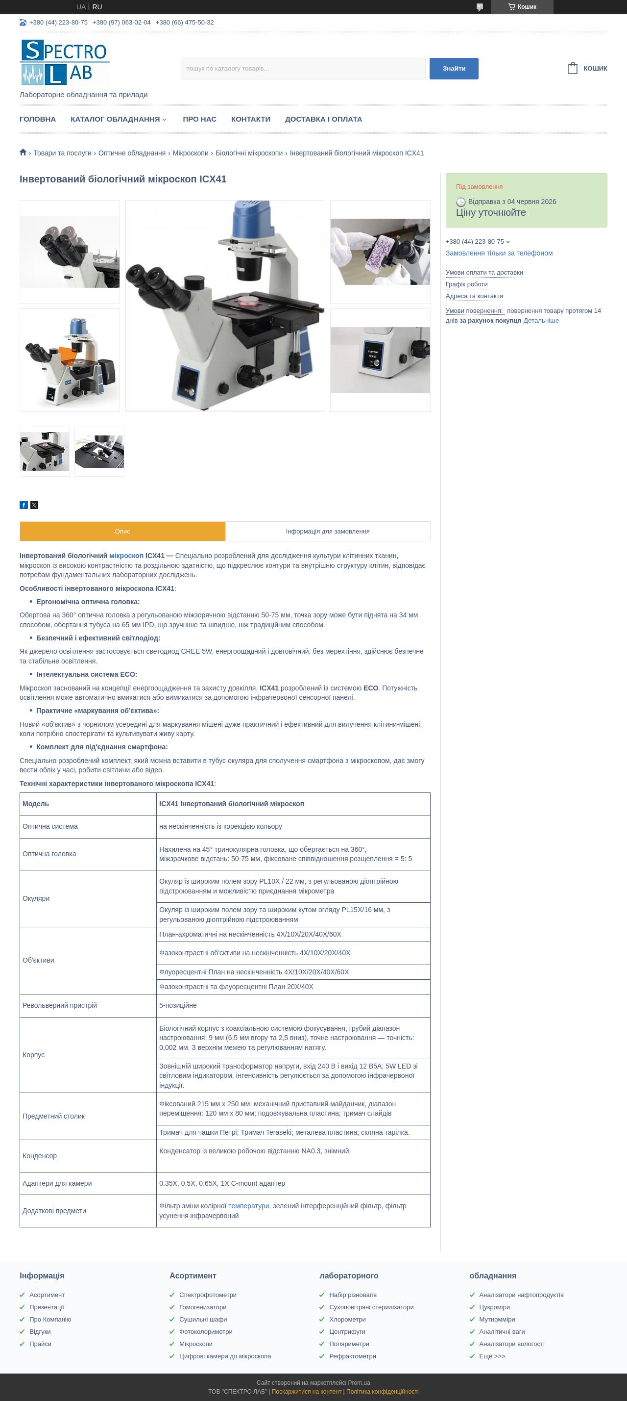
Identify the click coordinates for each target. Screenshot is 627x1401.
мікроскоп (126, 556)
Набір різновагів (353, 1295)
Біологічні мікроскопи (249, 153)
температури (248, 1206)
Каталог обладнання (115, 119)
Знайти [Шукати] (454, 68)
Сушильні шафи (203, 1319)
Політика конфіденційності (382, 1391)
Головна (38, 119)
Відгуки (39, 1331)
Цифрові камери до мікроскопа (225, 1356)
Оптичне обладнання (132, 153)
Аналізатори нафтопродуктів (522, 1295)
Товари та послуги (62, 153)
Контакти (250, 119)
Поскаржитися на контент (306, 1391)
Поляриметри (349, 1344)
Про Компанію (50, 1319)
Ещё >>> (493, 1356)
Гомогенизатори (202, 1307)
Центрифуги (347, 1331)
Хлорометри (347, 1319)
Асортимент (47, 1295)
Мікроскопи (191, 153)
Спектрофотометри (208, 1295)
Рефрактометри (352, 1356)
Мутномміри (497, 1319)
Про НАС (200, 119)
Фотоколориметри (205, 1331)
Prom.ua (359, 1382)
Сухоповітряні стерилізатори (371, 1307)
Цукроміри (495, 1307)
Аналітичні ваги (502, 1331)
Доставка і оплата (323, 119)
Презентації (46, 1307)
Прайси (40, 1344)
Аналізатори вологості (512, 1344)
